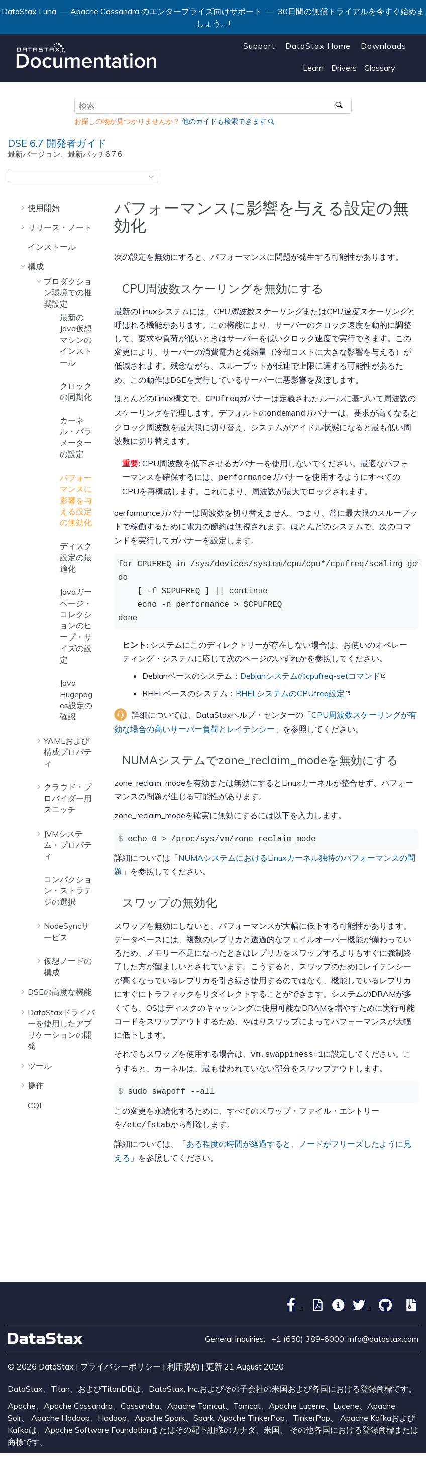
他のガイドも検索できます (224, 121)
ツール (40, 1066)
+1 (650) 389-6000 (307, 1334)
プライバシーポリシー (120, 1361)
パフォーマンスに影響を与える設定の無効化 (76, 500)
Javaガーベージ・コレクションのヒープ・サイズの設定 (76, 625)
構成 (36, 266)
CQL (36, 1105)
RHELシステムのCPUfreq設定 (290, 690)
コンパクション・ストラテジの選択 (68, 890)
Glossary (379, 68)
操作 (36, 1085)
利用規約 (183, 1361)
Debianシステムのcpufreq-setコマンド (310, 673)
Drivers (344, 68)
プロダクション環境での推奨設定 (68, 292)
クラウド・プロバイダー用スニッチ (68, 798)
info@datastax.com (383, 1334)
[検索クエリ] (212, 106)
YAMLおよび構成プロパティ (68, 752)
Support (259, 46)
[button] (24, 207)
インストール (52, 247)
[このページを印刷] (411, 178)
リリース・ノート (60, 227)
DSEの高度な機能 (60, 992)
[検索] (340, 106)
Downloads (383, 46)
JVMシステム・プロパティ (68, 845)
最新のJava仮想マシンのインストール (76, 340)
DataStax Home (318, 46)
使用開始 (44, 208)
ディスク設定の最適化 (76, 557)
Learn (313, 68)
